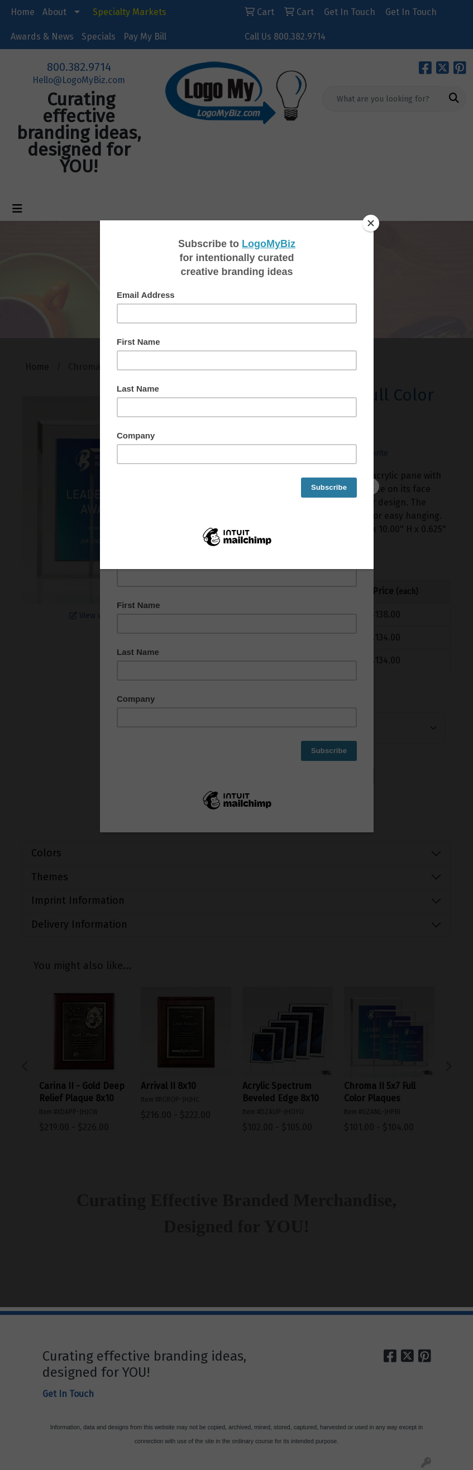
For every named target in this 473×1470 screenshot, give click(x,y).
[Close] (370, 223)
